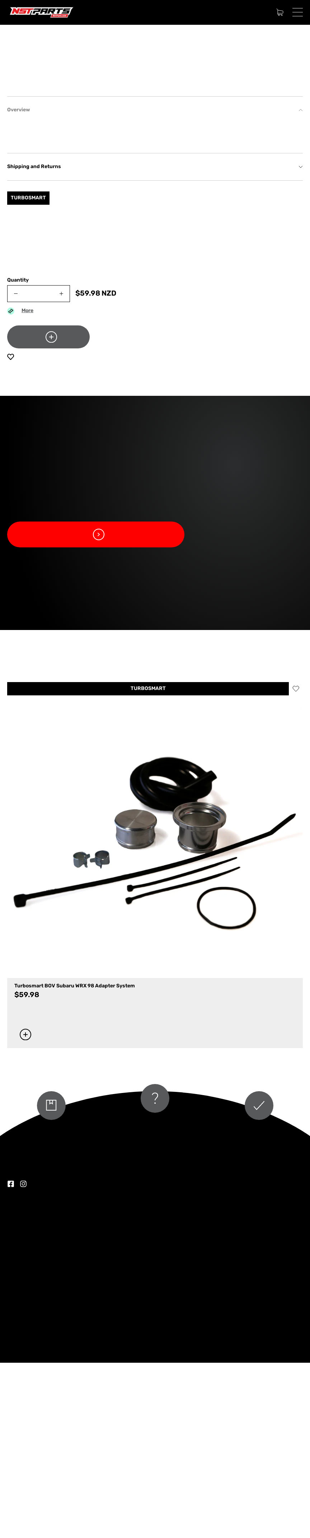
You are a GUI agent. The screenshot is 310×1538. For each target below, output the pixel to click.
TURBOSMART (148, 864)
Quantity (18, 455)
